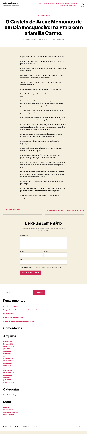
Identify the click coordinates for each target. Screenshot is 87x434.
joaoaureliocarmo (31, 40)
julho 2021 (6, 380)
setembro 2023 (8, 363)
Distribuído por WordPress (32, 429)
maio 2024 (7, 356)
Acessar (6, 410)
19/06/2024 (44, 40)
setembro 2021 (8, 375)
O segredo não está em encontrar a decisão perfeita (21, 312)
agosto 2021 (7, 378)
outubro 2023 (8, 361)
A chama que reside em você (13, 320)
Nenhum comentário (59, 40)
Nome (22, 254)
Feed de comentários (10, 415)
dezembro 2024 (8, 349)
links (57, 3)
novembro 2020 (8, 385)
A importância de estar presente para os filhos (19, 324)
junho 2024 (7, 354)
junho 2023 (7, 368)
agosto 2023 (7, 366)
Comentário (24, 238)
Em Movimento (8, 316)
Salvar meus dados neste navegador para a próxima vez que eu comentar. (41, 270)
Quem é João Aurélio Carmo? (67, 5)
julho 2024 (6, 351)
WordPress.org (8, 417)
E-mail (46, 254)
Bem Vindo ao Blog (43, 16)
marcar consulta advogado (68, 3)
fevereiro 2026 (8, 346)
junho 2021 (7, 382)
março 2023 (7, 373)
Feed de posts (8, 412)
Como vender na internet (46, 3)
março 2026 (7, 344)
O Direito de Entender (10, 309)
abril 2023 (6, 370)
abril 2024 (6, 358)
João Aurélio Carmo (11, 3)
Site (21, 262)
